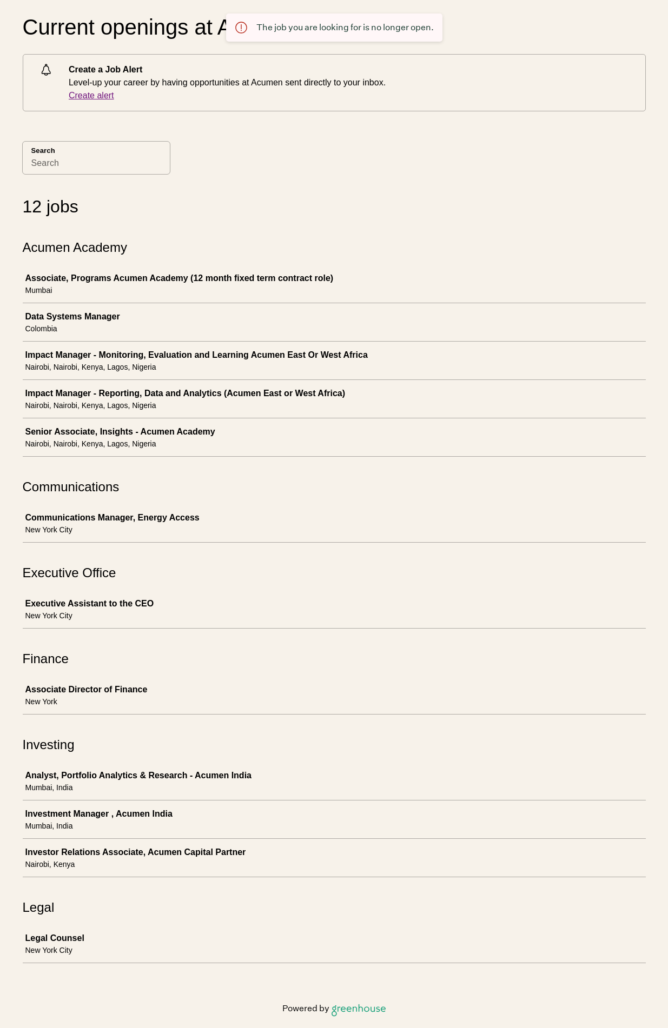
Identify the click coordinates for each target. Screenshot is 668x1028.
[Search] (96, 165)
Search (43, 150)
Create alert (91, 95)
